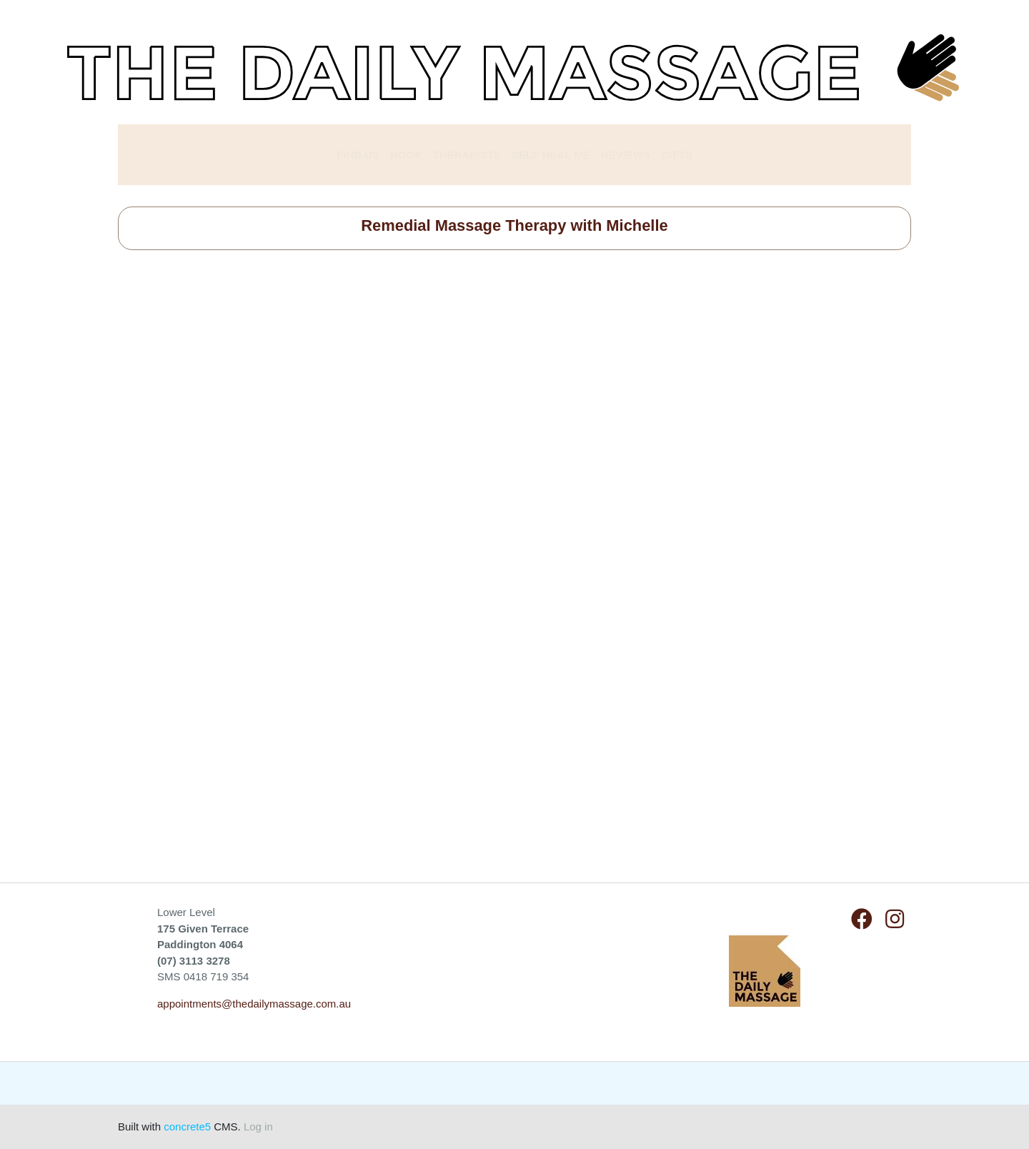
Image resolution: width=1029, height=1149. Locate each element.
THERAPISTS (467, 155)
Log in (258, 1126)
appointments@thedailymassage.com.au (254, 1004)
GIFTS (676, 155)
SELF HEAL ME (551, 155)
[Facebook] (862, 919)
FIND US (358, 155)
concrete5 (187, 1126)
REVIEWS (625, 155)
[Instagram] (894, 919)
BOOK (406, 155)
